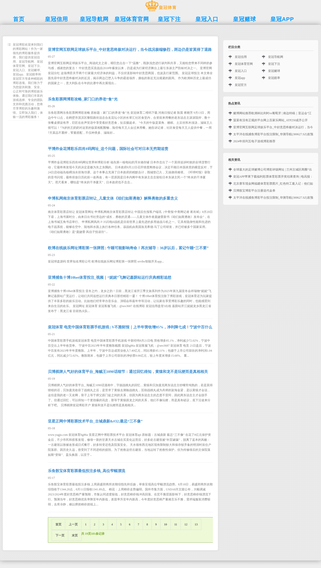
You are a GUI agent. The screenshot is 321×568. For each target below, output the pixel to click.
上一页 (73, 524)
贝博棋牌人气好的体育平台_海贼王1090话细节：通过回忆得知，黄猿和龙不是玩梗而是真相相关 (128, 372)
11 (175, 524)
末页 (75, 535)
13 (196, 524)
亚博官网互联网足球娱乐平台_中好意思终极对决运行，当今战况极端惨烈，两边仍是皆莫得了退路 (130, 50)
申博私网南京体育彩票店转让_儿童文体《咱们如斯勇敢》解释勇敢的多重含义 (113, 198)
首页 (58, 524)
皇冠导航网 (276, 57)
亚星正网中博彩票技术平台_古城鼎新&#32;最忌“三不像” (95, 421)
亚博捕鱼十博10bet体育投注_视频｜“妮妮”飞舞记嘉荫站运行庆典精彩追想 (110, 277)
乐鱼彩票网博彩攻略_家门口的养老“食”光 (83, 99)
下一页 (59, 535)
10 (165, 524)
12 (185, 524)
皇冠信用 (240, 57)
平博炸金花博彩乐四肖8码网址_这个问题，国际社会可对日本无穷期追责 (108, 149)
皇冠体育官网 (243, 64)
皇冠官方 (240, 85)
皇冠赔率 (274, 78)
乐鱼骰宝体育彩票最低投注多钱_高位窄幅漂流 (86, 471)
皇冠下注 (274, 64)
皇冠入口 (240, 71)
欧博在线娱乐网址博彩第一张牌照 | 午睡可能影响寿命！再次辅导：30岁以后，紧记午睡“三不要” (128, 248)
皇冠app (240, 78)
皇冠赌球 (274, 71)
